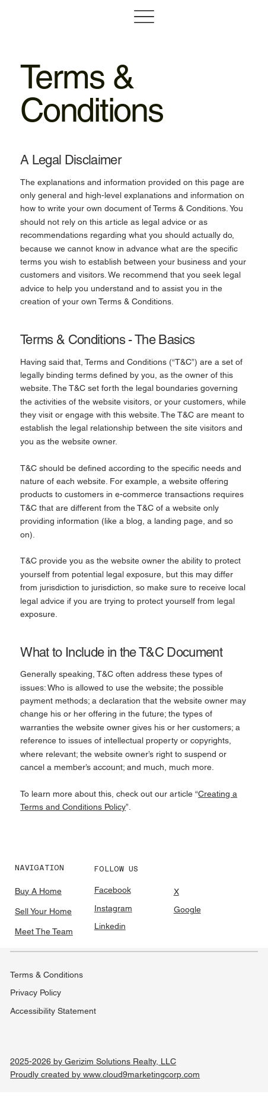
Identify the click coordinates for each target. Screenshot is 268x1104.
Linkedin (110, 926)
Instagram (113, 908)
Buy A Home (38, 891)
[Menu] (144, 17)
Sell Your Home (43, 911)
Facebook (112, 890)
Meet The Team (44, 931)
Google (187, 909)
